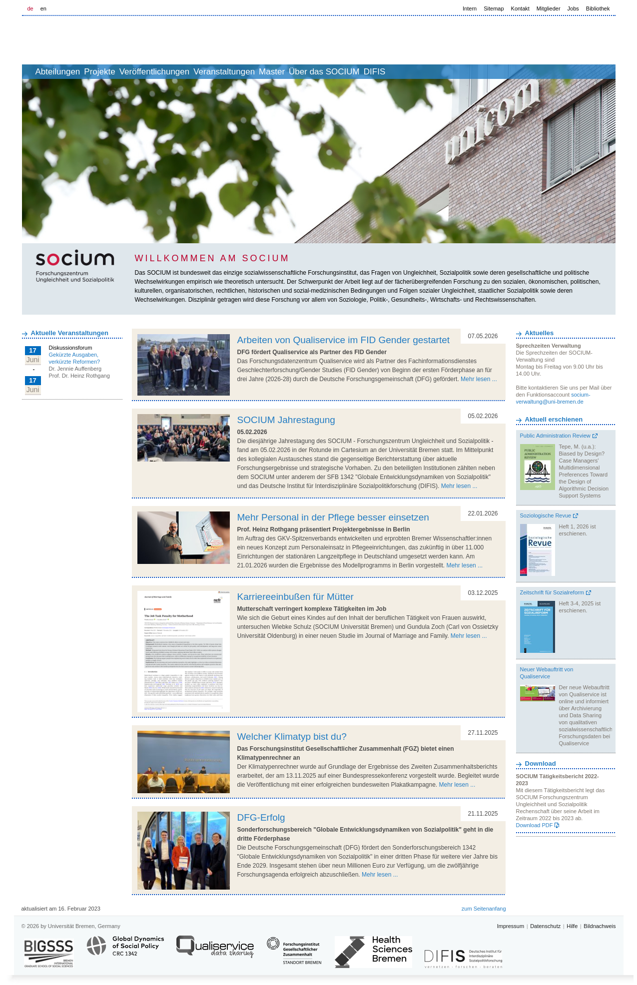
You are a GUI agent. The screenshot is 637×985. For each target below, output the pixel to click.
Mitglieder (549, 8)
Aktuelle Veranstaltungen (69, 333)
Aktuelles (539, 333)
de (30, 8)
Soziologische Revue (546, 515)
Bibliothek (598, 8)
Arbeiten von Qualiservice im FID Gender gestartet (343, 340)
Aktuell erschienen (554, 419)
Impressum (510, 926)
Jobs (573, 8)
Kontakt (520, 8)
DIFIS (457, 71)
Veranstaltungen (273, 71)
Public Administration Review (555, 436)
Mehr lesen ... (479, 379)
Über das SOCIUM (395, 71)
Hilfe (572, 926)
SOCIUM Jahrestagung (286, 420)
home (33, 71)
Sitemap (494, 8)
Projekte (126, 71)
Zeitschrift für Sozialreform (552, 592)
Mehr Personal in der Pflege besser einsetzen (333, 517)
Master (332, 71)
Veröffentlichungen (193, 71)
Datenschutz (545, 926)
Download (540, 763)
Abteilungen (74, 71)
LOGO (98, 40)
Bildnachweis (600, 926)
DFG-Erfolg (261, 817)
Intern (470, 8)
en (43, 8)
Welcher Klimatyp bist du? (292, 736)
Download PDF (534, 825)
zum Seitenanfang (484, 909)
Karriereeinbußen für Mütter (295, 596)
